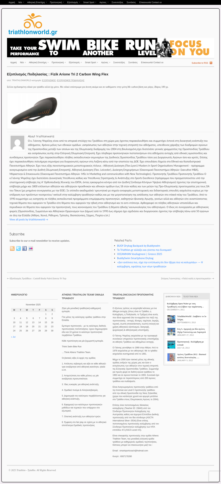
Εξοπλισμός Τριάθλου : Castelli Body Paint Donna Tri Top (36, 278)
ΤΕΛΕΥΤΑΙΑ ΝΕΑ (190, 297)
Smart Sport (89, 2)
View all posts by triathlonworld (28, 219)
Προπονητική (56, 2)
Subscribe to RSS (200, 63)
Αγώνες (103, 2)
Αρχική (12, 2)
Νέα (21, 2)
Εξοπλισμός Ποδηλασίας (70, 80)
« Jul (13, 337)
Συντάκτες (131, 2)
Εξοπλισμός (73, 2)
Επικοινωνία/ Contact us (150, 2)
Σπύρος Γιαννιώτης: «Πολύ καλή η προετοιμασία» (187, 278)
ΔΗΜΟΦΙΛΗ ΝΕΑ (173, 297)
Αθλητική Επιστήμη (36, 2)
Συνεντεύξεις (117, 2)
